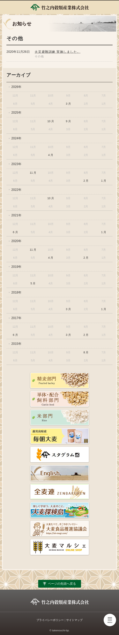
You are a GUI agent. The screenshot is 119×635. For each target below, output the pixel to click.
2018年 (16, 292)
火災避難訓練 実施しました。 (57, 51)
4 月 (50, 155)
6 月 (15, 232)
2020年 (16, 241)
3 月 (68, 103)
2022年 (16, 189)
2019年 (16, 266)
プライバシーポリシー (50, 620)
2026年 (16, 86)
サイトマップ (74, 620)
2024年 (16, 138)
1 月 (103, 180)
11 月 (33, 172)
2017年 (16, 318)
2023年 (16, 164)
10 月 (50, 121)
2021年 (16, 215)
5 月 (33, 283)
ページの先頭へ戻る (62, 583)
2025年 (16, 112)
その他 (39, 56)
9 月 (68, 121)
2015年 (16, 343)
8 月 (86, 352)
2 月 (86, 180)
